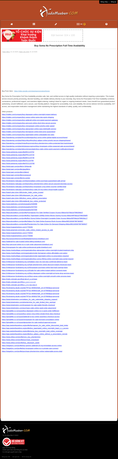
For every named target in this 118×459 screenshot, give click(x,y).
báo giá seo (15, 456)
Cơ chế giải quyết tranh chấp (11, 452)
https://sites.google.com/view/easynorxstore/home (32, 91)
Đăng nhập (104, 2)
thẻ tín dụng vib (26, 456)
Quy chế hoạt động (8, 448)
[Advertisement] (59, 71)
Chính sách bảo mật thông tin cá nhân (15, 450)
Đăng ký (113, 2)
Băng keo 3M (6, 456)
